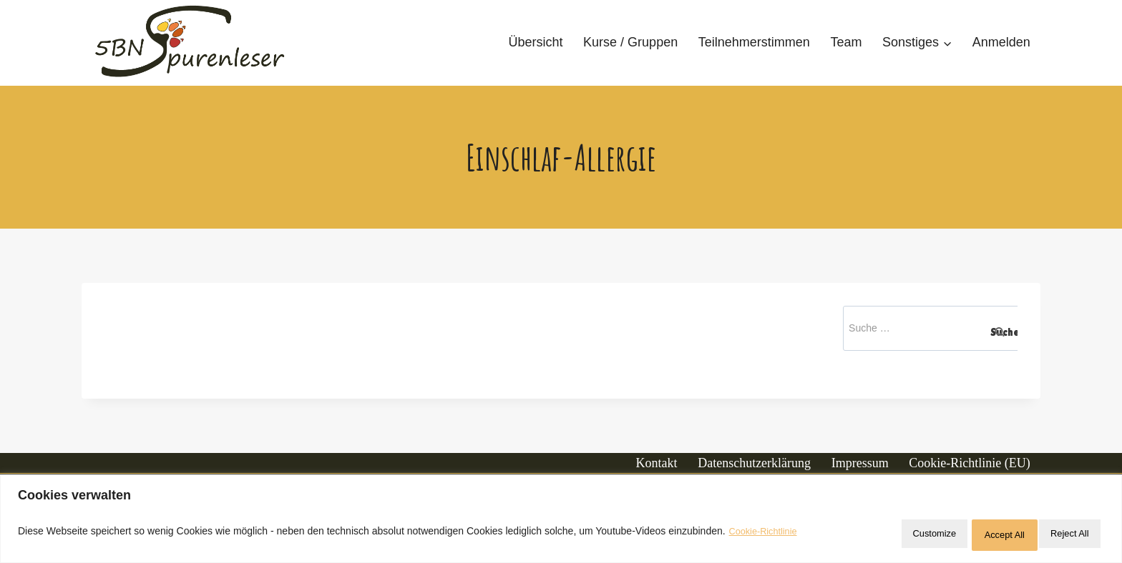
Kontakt (657, 463)
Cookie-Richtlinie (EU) (969, 463)
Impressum (860, 463)
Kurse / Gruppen (630, 42)
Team (846, 42)
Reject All (971, 535)
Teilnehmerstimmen (754, 42)
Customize (879, 535)
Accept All (1061, 535)
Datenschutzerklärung (754, 463)
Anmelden (1001, 42)
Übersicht (535, 42)
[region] (561, 522)
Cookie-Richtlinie (766, 535)
